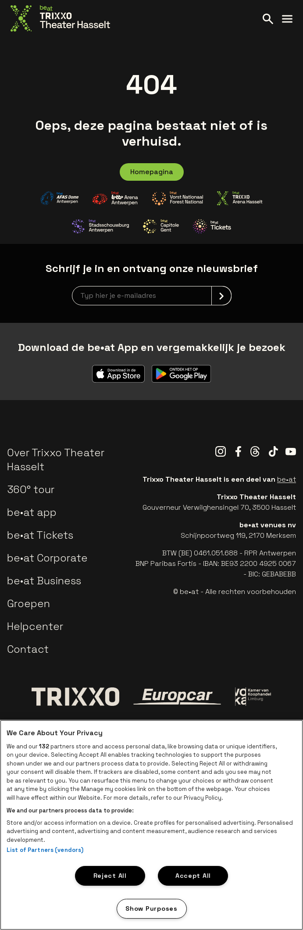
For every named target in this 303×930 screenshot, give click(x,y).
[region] (151, 825)
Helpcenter (35, 626)
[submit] (221, 295)
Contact (28, 649)
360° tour (30, 489)
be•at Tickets (40, 535)
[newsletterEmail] (152, 295)
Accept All (193, 876)
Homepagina (151, 171)
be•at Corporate (47, 558)
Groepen (28, 603)
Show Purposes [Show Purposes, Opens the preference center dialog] (151, 908)
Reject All (110, 876)
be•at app (32, 512)
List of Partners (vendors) (45, 850)
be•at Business (44, 580)
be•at (286, 479)
